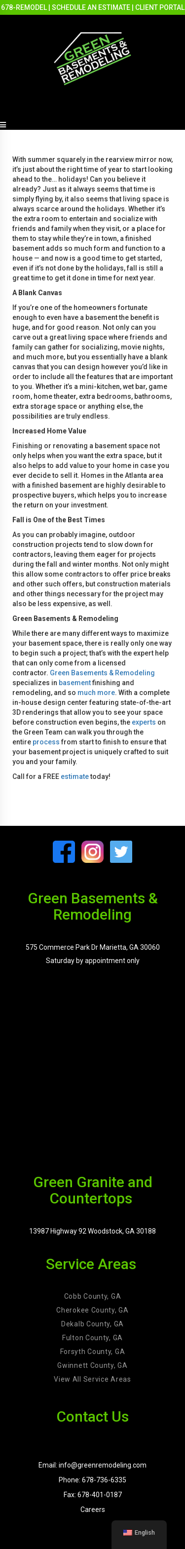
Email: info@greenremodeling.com (92, 1465)
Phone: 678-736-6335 (92, 1480)
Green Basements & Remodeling (102, 673)
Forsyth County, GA (92, 1351)
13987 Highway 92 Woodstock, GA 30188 (92, 1231)
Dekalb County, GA (92, 1324)
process (46, 742)
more (105, 693)
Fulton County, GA (92, 1338)
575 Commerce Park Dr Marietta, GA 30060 (93, 947)
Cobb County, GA (92, 1296)
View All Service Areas (92, 1379)
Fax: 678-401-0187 (93, 1495)
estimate (75, 776)
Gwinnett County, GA (92, 1365)
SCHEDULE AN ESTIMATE (91, 7)
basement (75, 683)
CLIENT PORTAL (160, 7)
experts (144, 722)
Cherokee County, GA (92, 1310)
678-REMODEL (24, 7)
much (86, 693)
